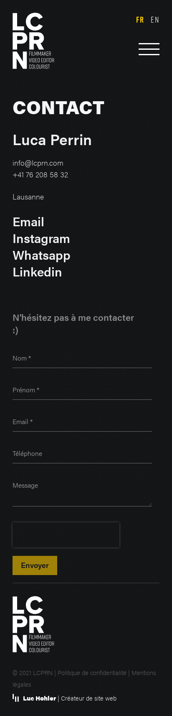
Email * (23, 422)
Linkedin (37, 272)
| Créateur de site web (69, 698)
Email (28, 221)
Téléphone (27, 454)
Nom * (22, 359)
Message (25, 486)
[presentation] (66, 536)
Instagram (41, 238)
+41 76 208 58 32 (40, 174)
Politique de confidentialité (92, 672)
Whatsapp (42, 255)
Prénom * (26, 391)
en (155, 19)
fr (140, 20)
